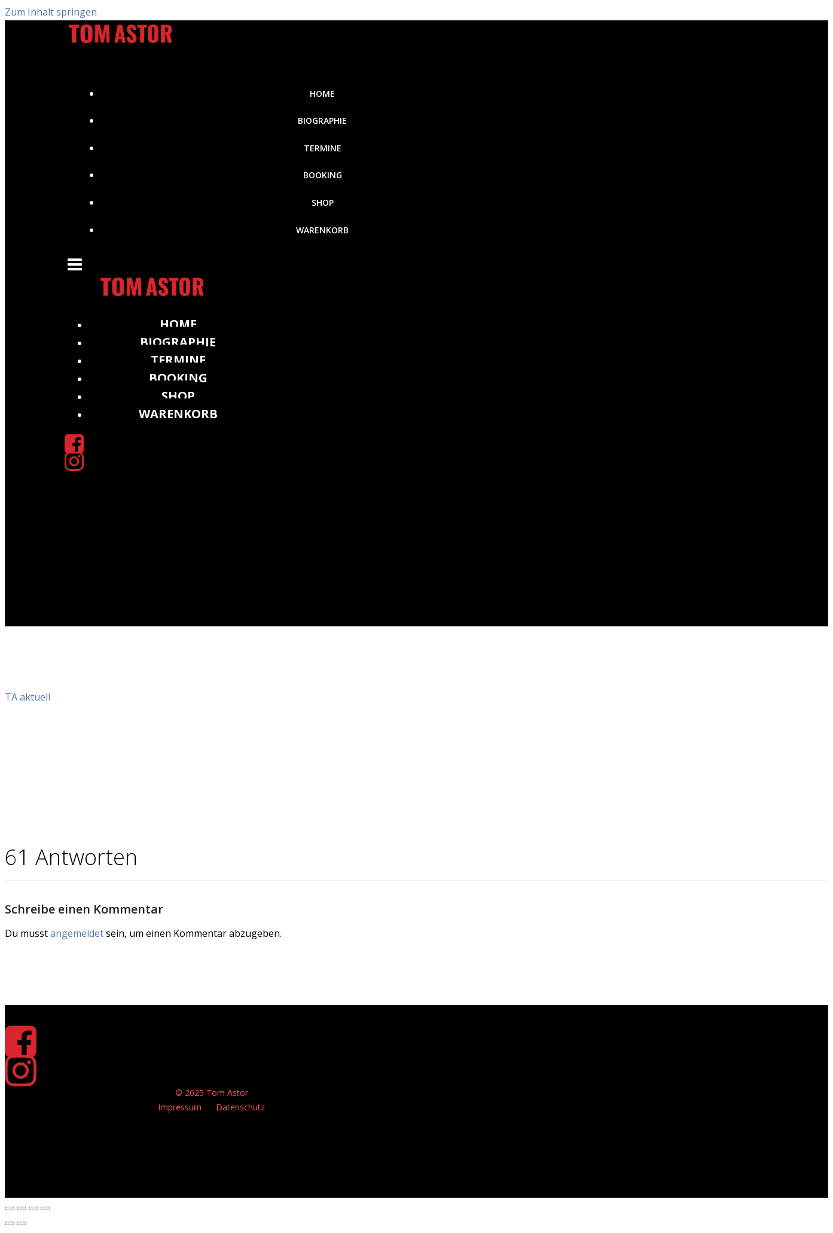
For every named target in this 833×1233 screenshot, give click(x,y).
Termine (322, 148)
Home (322, 93)
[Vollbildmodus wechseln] (21, 1208)
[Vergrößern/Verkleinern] (9, 1208)
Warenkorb (323, 230)
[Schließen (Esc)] (45, 1208)
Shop (323, 202)
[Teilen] (33, 1208)
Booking (322, 175)
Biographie (322, 120)
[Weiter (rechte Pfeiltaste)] (21, 1224)
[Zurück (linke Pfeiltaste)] (9, 1224)
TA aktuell (27, 697)
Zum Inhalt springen (51, 12)
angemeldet (76, 933)
